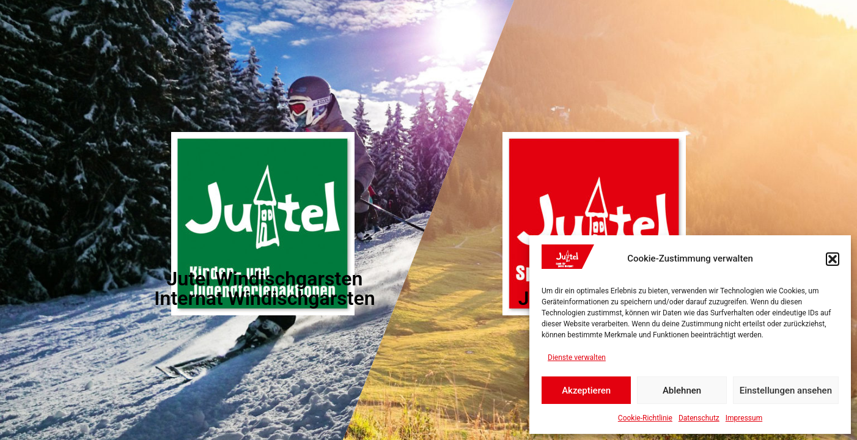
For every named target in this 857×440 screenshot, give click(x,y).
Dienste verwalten (577, 357)
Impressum (744, 418)
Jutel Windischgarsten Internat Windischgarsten (264, 288)
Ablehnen (682, 390)
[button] (832, 259)
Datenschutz (699, 418)
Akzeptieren (586, 390)
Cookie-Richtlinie (645, 418)
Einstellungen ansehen (786, 390)
